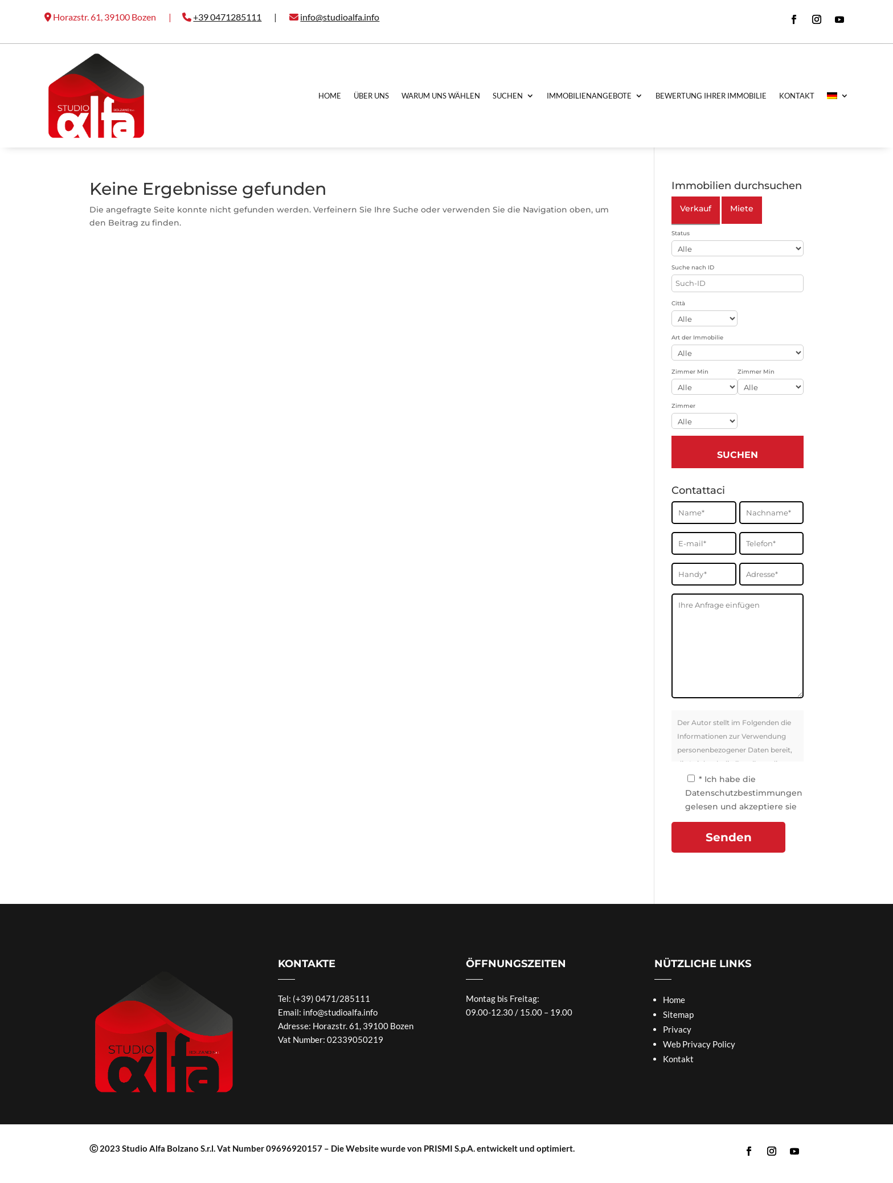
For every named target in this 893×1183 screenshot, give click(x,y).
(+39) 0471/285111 (331, 998)
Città (678, 303)
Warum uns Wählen (441, 95)
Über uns (371, 95)
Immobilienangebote (589, 95)
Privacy (677, 1029)
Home (329, 95)
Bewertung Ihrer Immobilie (711, 95)
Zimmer (683, 406)
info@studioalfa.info (340, 1012)
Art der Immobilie (697, 337)
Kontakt (796, 95)
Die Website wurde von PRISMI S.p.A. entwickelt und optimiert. (453, 1148)
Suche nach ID (692, 267)
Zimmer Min (689, 372)
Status (680, 233)
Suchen (508, 95)
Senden (729, 837)
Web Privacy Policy (699, 1044)
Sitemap (678, 1014)
